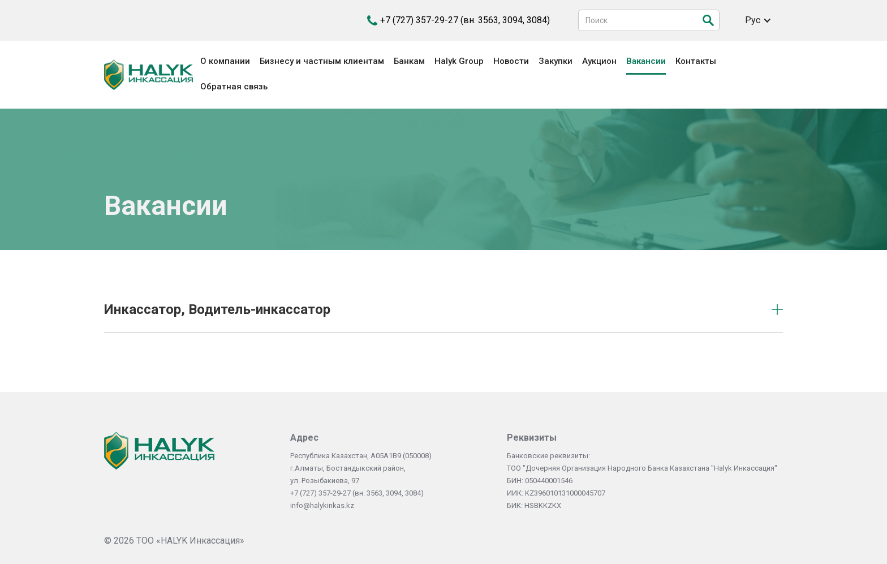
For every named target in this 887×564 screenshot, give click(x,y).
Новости (511, 61)
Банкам (409, 61)
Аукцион (599, 61)
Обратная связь (234, 86)
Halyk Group (459, 61)
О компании (225, 61)
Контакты (695, 61)
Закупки (555, 61)
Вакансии (646, 61)
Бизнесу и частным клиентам (322, 61)
